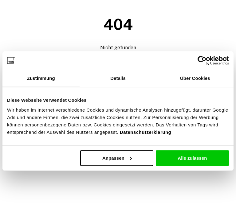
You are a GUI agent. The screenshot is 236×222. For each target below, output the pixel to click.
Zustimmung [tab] (41, 78)
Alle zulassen (192, 158)
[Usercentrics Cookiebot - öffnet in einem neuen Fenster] (202, 60)
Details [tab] (118, 78)
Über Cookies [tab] (195, 78)
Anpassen (117, 158)
